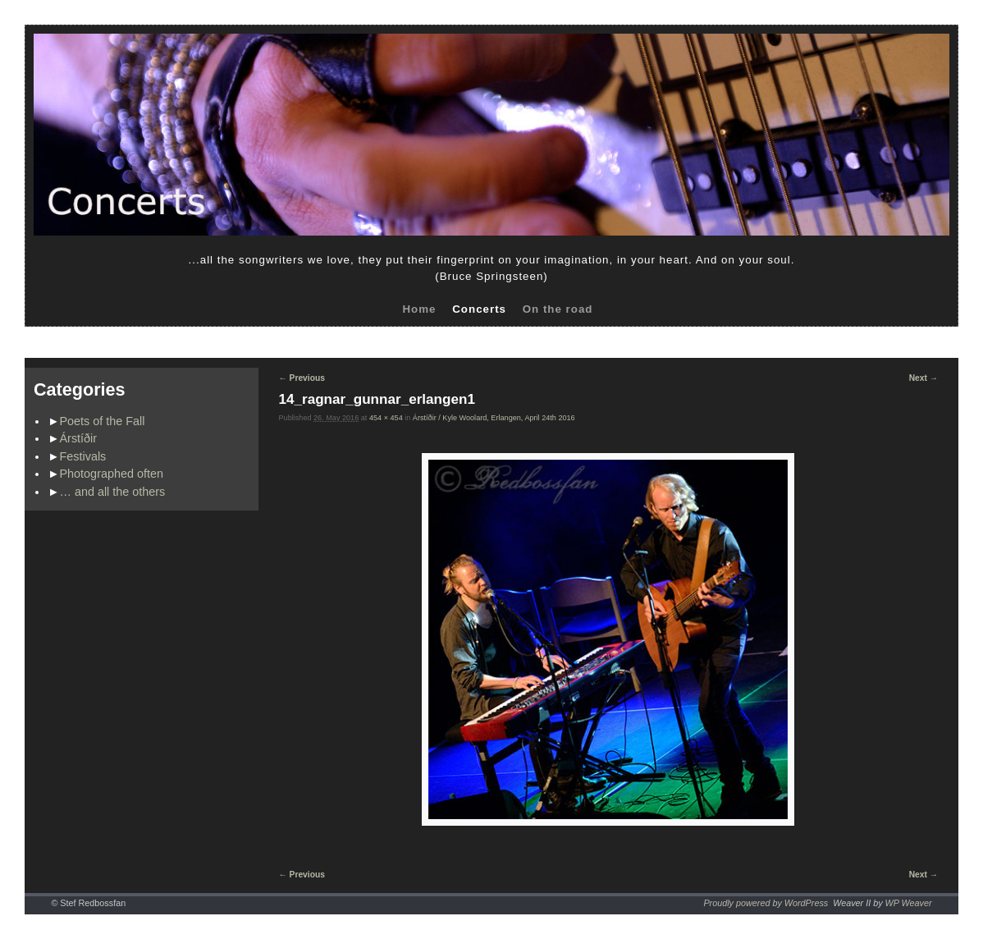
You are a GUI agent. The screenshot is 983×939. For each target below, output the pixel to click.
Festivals (83, 456)
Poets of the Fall (102, 421)
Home (419, 309)
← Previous (302, 377)
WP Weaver (908, 903)
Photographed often (111, 473)
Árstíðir (79, 438)
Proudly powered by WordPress (765, 903)
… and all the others (113, 491)
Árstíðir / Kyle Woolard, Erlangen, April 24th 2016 (494, 418)
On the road (558, 309)
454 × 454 (386, 418)
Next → (923, 377)
